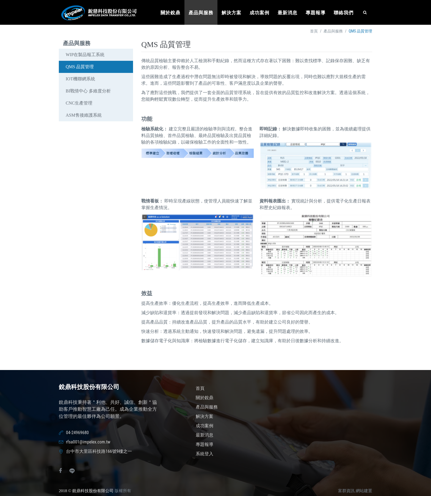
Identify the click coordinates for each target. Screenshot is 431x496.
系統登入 (204, 453)
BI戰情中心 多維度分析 (88, 91)
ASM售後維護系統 (84, 115)
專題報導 (315, 12)
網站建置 (364, 491)
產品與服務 (201, 12)
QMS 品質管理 (80, 66)
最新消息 (287, 12)
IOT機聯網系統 (80, 78)
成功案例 (259, 12)
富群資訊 (346, 491)
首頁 (314, 31)
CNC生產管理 (79, 103)
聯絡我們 (343, 12)
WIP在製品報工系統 (85, 54)
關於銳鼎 (170, 12)
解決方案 (231, 12)
